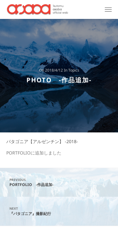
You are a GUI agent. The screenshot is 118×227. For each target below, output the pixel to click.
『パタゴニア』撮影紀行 (59, 211)
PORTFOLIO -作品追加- (59, 182)
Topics (73, 70)
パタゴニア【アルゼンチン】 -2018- (42, 141)
